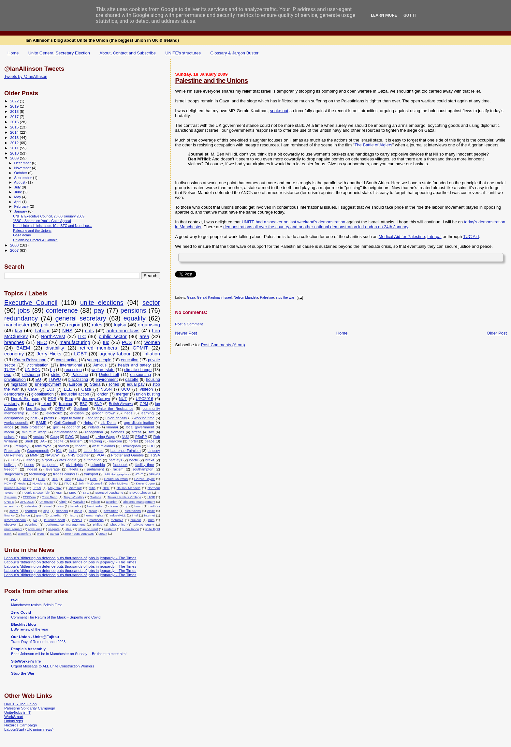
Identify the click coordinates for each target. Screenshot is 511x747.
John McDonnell (90, 483)
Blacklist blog (23, 624)
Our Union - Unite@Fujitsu (35, 637)
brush (138, 506)
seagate (53, 529)
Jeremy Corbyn (96, 398)
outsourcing (140, 374)
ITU (55, 483)
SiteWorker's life (26, 661)
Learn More (384, 15)
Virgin (63, 501)
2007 (15, 250)
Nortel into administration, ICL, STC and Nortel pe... (52, 226)
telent (46, 403)
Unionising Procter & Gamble (35, 240)
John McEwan (119, 483)
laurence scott (54, 520)
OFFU (60, 409)
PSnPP (141, 437)
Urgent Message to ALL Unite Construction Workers (52, 666)
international (71, 365)
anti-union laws (123, 330)
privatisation (15, 379)
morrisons (96, 520)
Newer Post (186, 333)
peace (149, 441)
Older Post (497, 333)
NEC (42, 342)
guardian (56, 515)
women (152, 342)
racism (118, 469)
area (144, 336)
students (110, 529)
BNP (98, 404)
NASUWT (53, 455)
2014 (15, 132)
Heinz (88, 423)
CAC (12, 479)
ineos (128, 413)
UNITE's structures (183, 53)
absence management (139, 501)
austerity (12, 403)
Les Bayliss (36, 409)
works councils (16, 423)
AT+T (139, 474)
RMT (59, 492)
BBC (83, 404)
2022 (15, 101)
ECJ (50, 389)
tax (151, 432)
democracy (14, 394)
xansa (54, 533)
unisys (9, 437)
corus (78, 511)
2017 (15, 116)
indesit (31, 469)
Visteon (146, 389)
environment (106, 379)
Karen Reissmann (30, 360)
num (151, 520)
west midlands (103, 446)
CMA (32, 389)
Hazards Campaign (20, 725)
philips (97, 524)
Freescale (12, 451)
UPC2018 (27, 501)
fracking (95, 441)
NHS (67, 330)
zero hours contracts (79, 533)
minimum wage (34, 432)
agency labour (114, 353)
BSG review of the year (29, 629)
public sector (113, 336)
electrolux (54, 413)
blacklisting (78, 379)
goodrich (73, 427)
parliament (95, 469)
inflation (151, 353)
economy (14, 353)
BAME (41, 423)
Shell (28, 441)
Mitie (92, 488)
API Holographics (117, 474)
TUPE (9, 369)
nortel (133, 441)
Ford (69, 398)
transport (91, 474)
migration (19, 384)
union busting (148, 394)
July (18, 187)
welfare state (103, 369)
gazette (132, 379)
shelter (93, 418)
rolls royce (43, 446)
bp (126, 506)
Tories (113, 384)
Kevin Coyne (145, 483)
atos (61, 506)
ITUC (68, 483)
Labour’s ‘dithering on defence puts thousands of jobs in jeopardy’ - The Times (70, 558)
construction (67, 360)
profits (49, 418)
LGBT (80, 353)
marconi (115, 441)
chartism (31, 511)
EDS (52, 398)
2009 (15, 158)
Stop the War (23, 673)
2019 (15, 106)
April (18, 202)
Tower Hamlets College (124, 497)
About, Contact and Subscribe (127, 53)
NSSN (105, 389)
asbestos (30, 506)
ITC (82, 336)
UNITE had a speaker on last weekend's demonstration (293, 221)
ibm (30, 403)
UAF (43, 441)
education (130, 360)
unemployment (48, 384)
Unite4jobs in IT (17, 712)
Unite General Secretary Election (59, 53)
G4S (80, 479)
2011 (15, 148)
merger (122, 394)
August (20, 182)
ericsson (77, 413)
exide (151, 511)
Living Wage (105, 437)
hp (52, 369)
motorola (117, 520)
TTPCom (29, 497)
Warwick (79, 501)
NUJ (125, 437)
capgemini (50, 465)
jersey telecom (15, 520)
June (18, 192)
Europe (75, 384)
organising (149, 324)
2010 (15, 153)
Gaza (191, 298)
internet (149, 515)
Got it (409, 15)
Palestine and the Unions (211, 80)
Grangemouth (38, 451)
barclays (115, 460)
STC (85, 492)
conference (62, 310)
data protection (33, 427)
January (21, 211)
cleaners (62, 511)
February (22, 206)
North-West (53, 336)
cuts (89, 330)
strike (56, 374)
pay (99, 310)
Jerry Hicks (48, 353)
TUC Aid (471, 236)
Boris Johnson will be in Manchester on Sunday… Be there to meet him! (68, 654)
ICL (59, 451)
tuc (106, 342)
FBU (150, 446)
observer (10, 524)
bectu (133, 460)
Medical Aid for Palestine (402, 236)
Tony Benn (49, 497)
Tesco (30, 460)
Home (13, 53)
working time (144, 418)
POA (100, 455)
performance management (65, 524)
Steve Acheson (140, 492)
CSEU (27, 479)
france (25, 515)
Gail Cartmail (65, 423)
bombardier (95, 506)
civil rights (74, 465)
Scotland (81, 409)
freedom (11, 469)
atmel (47, 506)
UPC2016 (144, 398)
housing (153, 379)
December (23, 163)
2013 (15, 137)
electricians (133, 511)
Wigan (95, 501)
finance (9, 515)
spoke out (279, 110)
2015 (15, 127)
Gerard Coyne (144, 479)
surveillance (130, 529)
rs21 (15, 600)
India (73, 451)
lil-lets (73, 469)
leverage (53, 469)
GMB (93, 479)
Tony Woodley (74, 497)
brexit (149, 460)
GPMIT (140, 348)
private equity (144, 524)
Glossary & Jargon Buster (234, 53)
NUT (123, 398)
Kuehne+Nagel (15, 488)
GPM (144, 404)
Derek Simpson (25, 398)
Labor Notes (93, 451)
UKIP (151, 497)
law (18, 330)
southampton (142, 469)
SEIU (72, 492)
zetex (103, 533)
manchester (16, 324)
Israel (228, 298)
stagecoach (13, 474)
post (33, 418)
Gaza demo (22, 235)
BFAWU (154, 474)
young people (99, 360)
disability (55, 348)
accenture (11, 506)
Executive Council (30, 302)
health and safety (134, 365)
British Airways (121, 404)
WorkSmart (13, 716)
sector (151, 302)
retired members (98, 348)
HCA (7, 483)
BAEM (23, 348)
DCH (41, 479)
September (23, 178)
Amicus (100, 365)
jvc (35, 520)
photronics (117, 524)
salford (63, 446)
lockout (77, 520)
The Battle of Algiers (373, 144)
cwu (7, 374)
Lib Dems (108, 423)
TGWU (55, 379)
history (73, 515)
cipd (46, 511)
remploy (22, 446)
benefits (75, 506)
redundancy (21, 318)
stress (136, 432)
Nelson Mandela (246, 298)
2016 (15, 122)
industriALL (117, 515)
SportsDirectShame (109, 492)
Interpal (434, 236)
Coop (54, 437)
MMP (34, 455)
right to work (71, 418)
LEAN (37, 488)
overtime (31, 524)
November (23, 168)
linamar (112, 427)
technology (38, 474)
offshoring (31, 374)
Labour (42, 330)
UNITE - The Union (20, 704)
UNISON (32, 369)
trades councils (65, 474)
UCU (125, 389)
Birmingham (131, 446)
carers (13, 511)
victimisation (38, 365)
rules (97, 324)
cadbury (154, 506)
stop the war (285, 298)
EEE (68, 389)
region (73, 324)
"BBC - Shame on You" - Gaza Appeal (42, 221)
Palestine (267, 298)
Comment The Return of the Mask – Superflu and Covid (55, 617)
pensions (133, 310)
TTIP (14, 460)
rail (6, 446)
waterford (24, 533)
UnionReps (13, 721)
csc (35, 413)
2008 (15, 245)
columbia (98, 465)
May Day (55, 488)
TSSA (155, 455)
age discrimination (139, 423)
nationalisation (66, 432)
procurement (13, 529)
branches (14, 342)
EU (38, 379)
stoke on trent (88, 529)
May (18, 197)
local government (140, 427)
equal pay (136, 384)
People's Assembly (36, 492)
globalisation (42, 394)
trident (80, 446)
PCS (127, 342)
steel (69, 529)
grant (40, 515)
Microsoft (74, 488)
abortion (112, 501)
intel (135, 515)
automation (92, 460)
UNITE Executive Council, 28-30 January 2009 (48, 216)
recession (73, 369)
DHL (54, 479)
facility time (144, 465)
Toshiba (95, 497)
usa (24, 437)
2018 (15, 111)
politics (48, 324)
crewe (93, 511)
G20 (68, 479)
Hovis (22, 483)
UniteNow (46, 501)
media (9, 432)
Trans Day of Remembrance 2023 (38, 642)
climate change (138, 369)
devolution (111, 511)
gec (56, 427)
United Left (109, 374)
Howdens (39, 483)
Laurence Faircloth (125, 451)
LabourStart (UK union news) (28, 729)
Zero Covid (21, 612)
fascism (76, 441)
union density (116, 418)
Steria (95, 384)
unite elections (102, 302)
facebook (120, 465)
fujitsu (120, 324)
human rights (93, 515)
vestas (38, 437)
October (21, 173)
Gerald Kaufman (209, 298)
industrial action (75, 394)
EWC (69, 437)
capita (59, 441)
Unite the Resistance (115, 409)
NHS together (79, 455)
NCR (106, 488)
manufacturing (75, 342)
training (65, 403)
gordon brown (103, 413)
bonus (114, 506)
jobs (24, 310)
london (102, 394)
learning (147, 413)
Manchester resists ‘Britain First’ (37, 605)
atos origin (67, 460)
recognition (94, 432)
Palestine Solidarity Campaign (29, 708)
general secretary (80, 318)
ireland (93, 427)
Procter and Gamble (127, 455)
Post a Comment (189, 324)
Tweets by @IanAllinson (25, 76)
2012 (15, 143)
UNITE (9, 501)
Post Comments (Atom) (223, 344)
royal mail (35, 529)
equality (135, 318)
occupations (13, 418)
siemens (117, 432)
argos (8, 427)
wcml (41, 533)
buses (29, 465)
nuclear (135, 520)
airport (47, 460)
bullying (10, 465)
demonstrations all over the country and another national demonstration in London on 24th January (315, 226)
